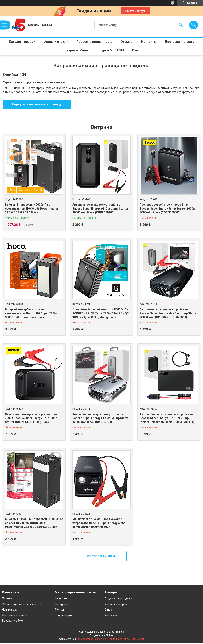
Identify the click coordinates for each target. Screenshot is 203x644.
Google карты (63, 615)
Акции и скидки (56, 42)
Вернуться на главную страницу (37, 104)
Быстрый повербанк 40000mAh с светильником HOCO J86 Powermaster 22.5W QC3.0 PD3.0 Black (31, 208)
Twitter (59, 609)
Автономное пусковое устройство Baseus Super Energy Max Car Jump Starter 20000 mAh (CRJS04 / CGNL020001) (169, 313)
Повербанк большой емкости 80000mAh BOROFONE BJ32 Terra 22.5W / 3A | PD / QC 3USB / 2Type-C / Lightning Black (100, 313)
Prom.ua (119, 631)
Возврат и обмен (76, 50)
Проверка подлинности (94, 42)
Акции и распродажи (118, 598)
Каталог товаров (116, 604)
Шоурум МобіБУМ (110, 50)
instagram (61, 604)
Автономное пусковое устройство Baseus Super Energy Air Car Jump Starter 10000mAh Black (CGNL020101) (100, 208)
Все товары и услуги (101, 556)
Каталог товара (21, 42)
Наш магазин (10, 609)
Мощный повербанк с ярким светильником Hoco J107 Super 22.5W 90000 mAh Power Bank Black (31, 313)
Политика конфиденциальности (126, 639)
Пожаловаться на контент (91, 639)
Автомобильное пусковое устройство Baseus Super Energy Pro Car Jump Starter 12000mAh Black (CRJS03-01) (101, 418)
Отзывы (127, 42)
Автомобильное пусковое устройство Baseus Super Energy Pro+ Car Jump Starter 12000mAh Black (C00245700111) (167, 418)
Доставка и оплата (179, 42)
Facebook (61, 598)
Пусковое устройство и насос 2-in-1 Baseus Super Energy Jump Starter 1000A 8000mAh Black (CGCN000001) (167, 208)
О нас (136, 50)
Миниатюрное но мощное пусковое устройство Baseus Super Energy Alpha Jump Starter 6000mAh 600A (98, 522)
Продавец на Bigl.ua (101, 635)
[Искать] (181, 25)
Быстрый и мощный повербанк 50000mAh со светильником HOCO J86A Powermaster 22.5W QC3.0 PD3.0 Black (34, 522)
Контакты (149, 42)
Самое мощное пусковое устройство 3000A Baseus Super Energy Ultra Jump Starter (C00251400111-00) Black (31, 418)
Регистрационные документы (22, 604)
